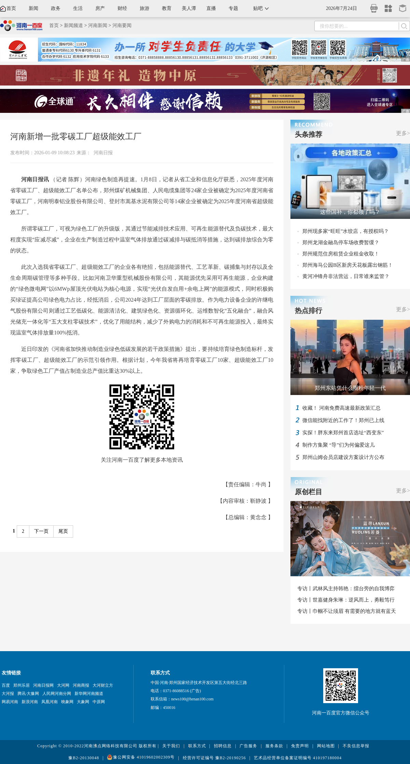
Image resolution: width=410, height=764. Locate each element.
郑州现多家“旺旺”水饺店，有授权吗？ (345, 231)
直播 (211, 8)
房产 (100, 8)
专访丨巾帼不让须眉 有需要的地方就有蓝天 (346, 611)
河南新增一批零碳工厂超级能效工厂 (75, 136)
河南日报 (103, 152)
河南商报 (81, 685)
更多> (403, 133)
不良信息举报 (356, 745)
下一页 (41, 531)
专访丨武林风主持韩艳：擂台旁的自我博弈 (346, 588)
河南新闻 (97, 25)
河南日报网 (43, 685)
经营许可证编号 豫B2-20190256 (214, 757)
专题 (233, 8)
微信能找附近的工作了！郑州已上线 (343, 420)
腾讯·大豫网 (28, 693)
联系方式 (197, 745)
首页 (11, 8)
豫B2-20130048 (83, 757)
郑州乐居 (21, 685)
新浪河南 (30, 701)
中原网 (99, 701)
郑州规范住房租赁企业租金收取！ (340, 253)
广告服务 (248, 745)
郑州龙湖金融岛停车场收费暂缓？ (340, 242)
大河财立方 (103, 685)
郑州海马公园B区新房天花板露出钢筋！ (347, 265)
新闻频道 (73, 25)
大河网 (63, 685)
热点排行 (308, 310)
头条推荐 (308, 134)
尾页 (63, 531)
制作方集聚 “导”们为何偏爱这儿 (338, 445)
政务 (55, 8)
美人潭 (189, 8)
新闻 (33, 8)
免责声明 (300, 745)
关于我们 (171, 745)
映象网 (67, 701)
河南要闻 (122, 25)
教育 (167, 8)
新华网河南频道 (88, 693)
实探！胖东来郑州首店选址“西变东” (343, 432)
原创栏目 (308, 492)
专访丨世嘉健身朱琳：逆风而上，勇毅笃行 (346, 600)
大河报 (8, 693)
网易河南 (10, 701)
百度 (6, 685)
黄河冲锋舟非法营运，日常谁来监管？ (346, 276)
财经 (122, 8)
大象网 (83, 701)
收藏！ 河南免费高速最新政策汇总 (341, 408)
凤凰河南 (49, 701)
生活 (78, 8)
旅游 (144, 8)
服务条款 (274, 745)
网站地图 (326, 745)
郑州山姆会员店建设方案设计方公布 (343, 457)
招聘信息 (223, 745)
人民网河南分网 (56, 693)
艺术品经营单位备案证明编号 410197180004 (298, 757)
